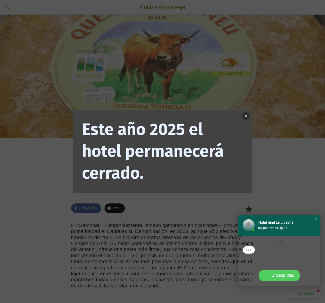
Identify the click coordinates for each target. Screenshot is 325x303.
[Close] (246, 116)
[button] (316, 218)
